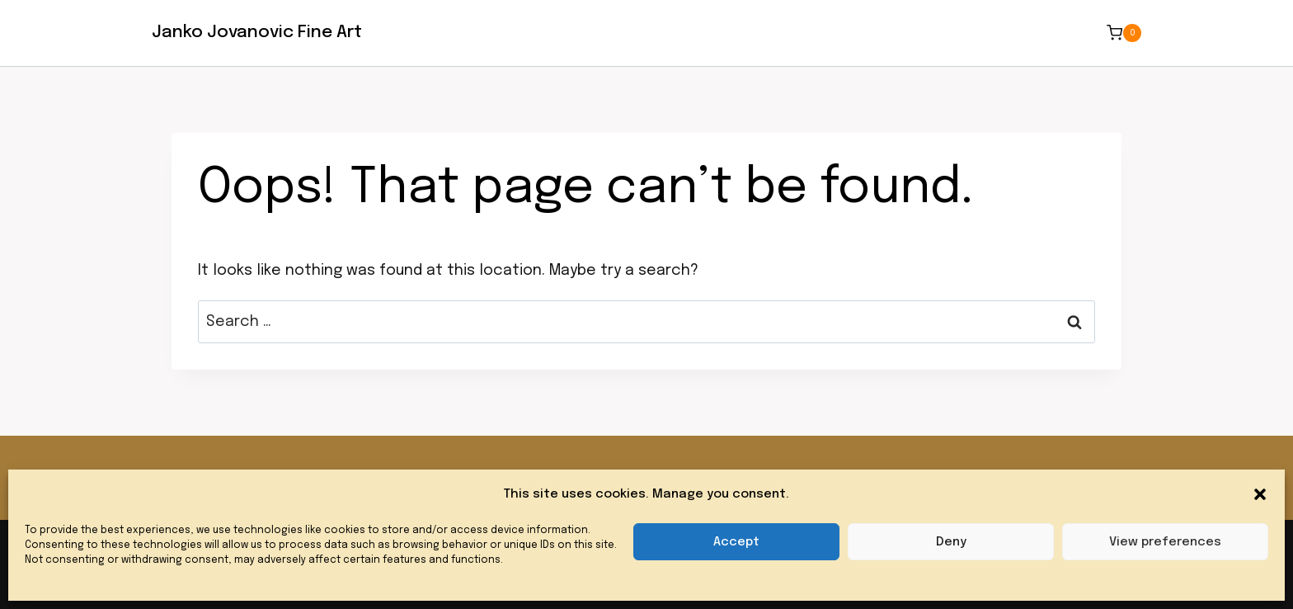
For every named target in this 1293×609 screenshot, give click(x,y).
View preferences (1165, 542)
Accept (736, 542)
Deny (951, 542)
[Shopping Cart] (1124, 33)
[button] (1260, 494)
